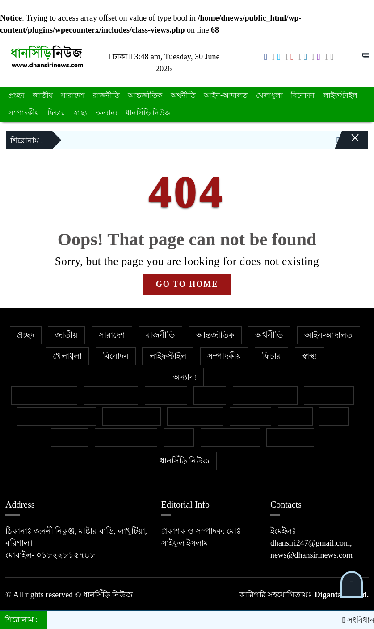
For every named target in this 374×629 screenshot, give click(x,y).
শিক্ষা (179, 437)
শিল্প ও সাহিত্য (230, 437)
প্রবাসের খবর (195, 416)
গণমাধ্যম (166, 395)
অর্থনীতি (183, 95)
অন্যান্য (107, 112)
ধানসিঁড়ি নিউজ (148, 112)
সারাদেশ (72, 95)
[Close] (347, 134)
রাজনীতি (106, 95)
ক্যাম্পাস (250, 416)
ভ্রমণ (333, 416)
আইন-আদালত (226, 95)
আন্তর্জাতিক (145, 95)
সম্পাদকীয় (23, 112)
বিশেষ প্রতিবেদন (44, 395)
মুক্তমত (69, 437)
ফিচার (56, 112)
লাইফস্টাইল (340, 95)
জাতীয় (43, 95)
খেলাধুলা (269, 95)
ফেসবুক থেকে (131, 416)
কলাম (210, 395)
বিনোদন (303, 95)
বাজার (295, 416)
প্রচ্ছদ (16, 95)
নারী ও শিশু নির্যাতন (56, 416)
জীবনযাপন (329, 395)
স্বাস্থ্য (80, 112)
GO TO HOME (187, 284)
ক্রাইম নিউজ (111, 395)
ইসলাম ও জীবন (265, 395)
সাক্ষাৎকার (290, 437)
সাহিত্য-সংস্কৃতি (126, 437)
